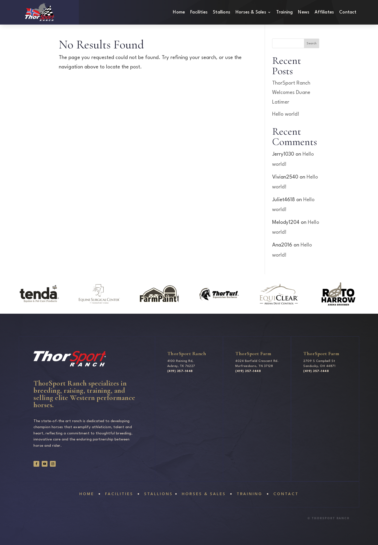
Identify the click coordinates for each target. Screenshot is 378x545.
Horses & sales (203, 494)
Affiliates (324, 12)
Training (284, 12)
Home (179, 12)
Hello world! (285, 114)
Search (312, 43)
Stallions (221, 12)
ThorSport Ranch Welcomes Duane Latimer (291, 93)
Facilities (199, 12)
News (303, 12)
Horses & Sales (251, 12)
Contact (347, 12)
